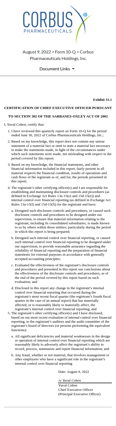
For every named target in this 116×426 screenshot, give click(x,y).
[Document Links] (58, 69)
